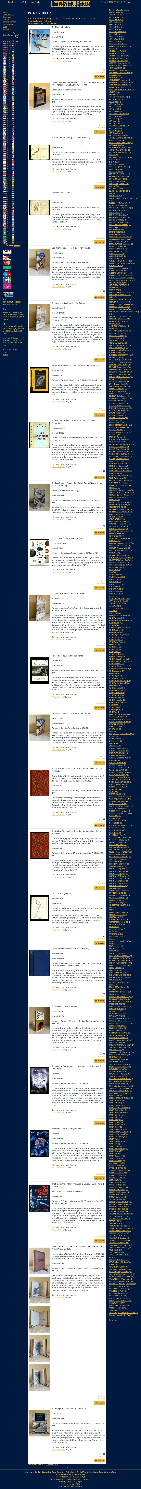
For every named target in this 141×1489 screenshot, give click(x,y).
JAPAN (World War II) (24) (117, 603)
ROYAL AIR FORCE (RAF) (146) (119, 1013)
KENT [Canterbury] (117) (117, 637)
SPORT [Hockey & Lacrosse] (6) (120, 1132)
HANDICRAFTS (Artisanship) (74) (120, 524)
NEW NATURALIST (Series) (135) (120, 857)
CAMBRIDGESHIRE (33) (117, 253)
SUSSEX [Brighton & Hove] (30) (120, 1194)
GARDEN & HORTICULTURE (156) (120, 485)
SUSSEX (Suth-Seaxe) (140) (118, 1189)
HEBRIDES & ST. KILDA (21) (118, 526)
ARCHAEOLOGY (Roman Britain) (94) (121, 82)
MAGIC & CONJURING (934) (118, 770)
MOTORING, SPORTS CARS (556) (120, 825)
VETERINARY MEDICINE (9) (118, 1267)
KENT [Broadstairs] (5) (116, 630)
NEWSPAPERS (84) (115, 861)
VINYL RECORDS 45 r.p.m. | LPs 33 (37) (122, 1274)
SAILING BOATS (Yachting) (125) (120, 1033)
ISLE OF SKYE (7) (115, 586)
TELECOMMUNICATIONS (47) (119, 1216)
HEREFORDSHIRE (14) (116, 533)
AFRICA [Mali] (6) (115, 29)
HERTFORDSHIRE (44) (116, 536)
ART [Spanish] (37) (115, 130)
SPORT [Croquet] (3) (116, 1119)
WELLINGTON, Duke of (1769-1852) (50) (122, 1284)
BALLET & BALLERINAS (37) (118, 164)
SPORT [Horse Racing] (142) (118, 1134)
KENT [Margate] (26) (116, 676)
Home (5, 12)
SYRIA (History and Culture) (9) (119, 1211)
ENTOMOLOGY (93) (115, 420)
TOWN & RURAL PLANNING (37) (120, 1240)
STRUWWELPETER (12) (117, 1177)
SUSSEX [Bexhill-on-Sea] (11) (119, 1192)
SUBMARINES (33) (115, 1180)
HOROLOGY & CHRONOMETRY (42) (121, 543)
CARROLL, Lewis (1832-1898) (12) (120, 275)
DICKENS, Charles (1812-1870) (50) (121, 376)
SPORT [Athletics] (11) (116, 1103)
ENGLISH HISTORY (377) (117, 413)
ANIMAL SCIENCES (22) (117, 68)
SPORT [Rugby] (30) (116, 1146)
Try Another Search (52, 23)
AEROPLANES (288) (116, 12)
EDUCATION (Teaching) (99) (118, 403)
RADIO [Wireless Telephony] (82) (120, 994)
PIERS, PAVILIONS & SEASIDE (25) (120, 955)
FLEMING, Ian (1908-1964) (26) (119, 458)
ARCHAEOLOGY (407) (116, 77)
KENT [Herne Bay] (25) (116, 664)
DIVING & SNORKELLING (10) (119, 381)
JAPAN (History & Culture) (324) (120, 601)
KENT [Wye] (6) (114, 712)
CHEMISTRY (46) (115, 290)
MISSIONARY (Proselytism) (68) (120, 811)
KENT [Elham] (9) (115, 651)
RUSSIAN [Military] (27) (117, 1030)
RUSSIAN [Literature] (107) (118, 1028)
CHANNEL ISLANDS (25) (117, 287)
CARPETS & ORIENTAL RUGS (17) (121, 273)
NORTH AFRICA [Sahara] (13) (119, 878)
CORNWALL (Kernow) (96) (118, 335)
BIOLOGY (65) (114, 186)
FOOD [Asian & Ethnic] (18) (118, 463)
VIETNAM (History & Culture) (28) (120, 1271)
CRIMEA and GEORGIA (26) (118, 343)
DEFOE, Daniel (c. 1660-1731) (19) (120, 360)
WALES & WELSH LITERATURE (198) (121, 1276)
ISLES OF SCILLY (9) (116, 594)
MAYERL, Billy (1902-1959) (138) (120, 779)
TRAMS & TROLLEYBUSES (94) (120, 1247)
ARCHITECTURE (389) (116, 87)
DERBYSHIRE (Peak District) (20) (120, 369)
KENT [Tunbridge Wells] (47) (118, 702)
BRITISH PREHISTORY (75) (118, 227)
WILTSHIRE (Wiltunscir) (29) (118, 1293)
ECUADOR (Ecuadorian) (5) (118, 401)
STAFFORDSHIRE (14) (116, 1165)
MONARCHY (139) (115, 816)
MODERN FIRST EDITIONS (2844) (120, 813)
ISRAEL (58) (113, 596)
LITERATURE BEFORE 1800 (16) (120, 758)
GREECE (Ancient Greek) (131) (119, 514)
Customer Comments (10, 22)
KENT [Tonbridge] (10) (116, 697)
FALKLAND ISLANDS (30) (117, 442)
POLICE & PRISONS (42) (117, 972)
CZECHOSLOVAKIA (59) (117, 352)
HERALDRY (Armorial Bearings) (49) (121, 531)
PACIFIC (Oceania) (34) (117, 924)
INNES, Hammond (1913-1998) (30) (120, 565)
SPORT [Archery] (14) (116, 1100)
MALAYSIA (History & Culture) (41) (120, 772)
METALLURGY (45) (115, 789)
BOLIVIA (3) (113, 193)
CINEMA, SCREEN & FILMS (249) (120, 316)
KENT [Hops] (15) (115, 666)
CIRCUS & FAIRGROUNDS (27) (119, 319)
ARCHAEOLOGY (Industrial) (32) (120, 80)
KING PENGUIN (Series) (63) (118, 717)
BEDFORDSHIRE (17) (116, 171)
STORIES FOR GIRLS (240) (118, 1175)
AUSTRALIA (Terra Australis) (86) (120, 152)
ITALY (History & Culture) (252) (119, 598)
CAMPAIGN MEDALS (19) (117, 256)
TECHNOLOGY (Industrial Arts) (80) (121, 1214)
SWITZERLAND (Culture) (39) (119, 1206)
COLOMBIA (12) (114, 323)
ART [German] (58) (115, 118)
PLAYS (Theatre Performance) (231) (121, 960)
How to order (7, 17)
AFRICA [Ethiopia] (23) (116, 19)
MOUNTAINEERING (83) (117, 828)
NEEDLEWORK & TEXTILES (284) (120, 849)
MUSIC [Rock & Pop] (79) (117, 835)
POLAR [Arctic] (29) (115, 970)
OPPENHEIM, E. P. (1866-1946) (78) (120, 912)
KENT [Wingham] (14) (116, 709)
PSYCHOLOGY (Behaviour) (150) (120, 992)
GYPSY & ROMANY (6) (117, 519)
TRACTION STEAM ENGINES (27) (120, 1245)
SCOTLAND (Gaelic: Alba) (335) (119, 1047)
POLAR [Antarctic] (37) (116, 967)
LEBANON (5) (113, 736)
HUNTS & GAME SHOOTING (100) (120, 550)
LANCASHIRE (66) (115, 729)
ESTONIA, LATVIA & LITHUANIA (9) (121, 432)
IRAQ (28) (112, 572)
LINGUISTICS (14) (115, 746)
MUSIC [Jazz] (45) (115, 832)
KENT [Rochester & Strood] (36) (120, 680)
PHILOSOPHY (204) (115, 943)
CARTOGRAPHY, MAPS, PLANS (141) (122, 278)
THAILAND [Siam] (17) (116, 1223)
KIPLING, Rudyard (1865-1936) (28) (120, 719)
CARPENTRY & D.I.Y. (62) (117, 270)
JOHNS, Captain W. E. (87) (118, 608)
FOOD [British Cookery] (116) (119, 466)
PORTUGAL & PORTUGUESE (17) (120, 977)
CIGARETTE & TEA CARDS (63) (120, 309)
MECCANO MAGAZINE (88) (118, 784)
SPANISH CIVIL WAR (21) (117, 1095)
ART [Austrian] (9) (115, 106)
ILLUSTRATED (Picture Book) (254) (121, 560)
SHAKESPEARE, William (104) (119, 1059)
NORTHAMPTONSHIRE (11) (118, 885)
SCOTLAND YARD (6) (116, 1050)
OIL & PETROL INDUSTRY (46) (119, 905)
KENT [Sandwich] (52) (116, 685)
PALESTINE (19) (114, 931)
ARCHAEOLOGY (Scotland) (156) (120, 85)
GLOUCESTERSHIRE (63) (117, 507)
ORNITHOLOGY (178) (116, 917)
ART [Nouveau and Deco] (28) (119, 126)
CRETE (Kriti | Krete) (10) (117, 340)
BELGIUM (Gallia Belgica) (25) (119, 176)
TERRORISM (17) (115, 1221)
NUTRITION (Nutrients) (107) (118, 898)
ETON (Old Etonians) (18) (117, 437)
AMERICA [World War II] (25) (118, 60)
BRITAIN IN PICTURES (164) (118, 222)
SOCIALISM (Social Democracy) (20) (121, 1086)
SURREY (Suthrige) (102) (117, 1185)
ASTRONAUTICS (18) (116, 145)
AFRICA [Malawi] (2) (115, 27)
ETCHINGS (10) (114, 434)
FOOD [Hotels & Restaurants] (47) (120, 475)
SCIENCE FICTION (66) (117, 1042)
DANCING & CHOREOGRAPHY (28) (121, 355)
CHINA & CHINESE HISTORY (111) (120, 299)
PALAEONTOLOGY (58, 61)
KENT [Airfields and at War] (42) (119, 615)
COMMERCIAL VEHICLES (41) (119, 326)
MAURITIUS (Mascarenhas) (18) (119, 777)
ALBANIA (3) (113, 48)
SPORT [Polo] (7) (115, 1144)
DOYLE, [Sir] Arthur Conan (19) (119, 391)
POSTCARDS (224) (115, 980)
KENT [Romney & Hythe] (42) (119, 683)
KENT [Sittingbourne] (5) (117, 690)
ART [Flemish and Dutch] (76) (119, 114)
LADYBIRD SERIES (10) (117, 724)
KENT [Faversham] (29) (116, 654)
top (67, 1467)
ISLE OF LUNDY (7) (115, 579)
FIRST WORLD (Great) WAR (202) (120, 456)
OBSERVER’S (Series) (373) (118, 900)
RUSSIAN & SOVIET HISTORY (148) (121, 1023)
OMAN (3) (112, 907)
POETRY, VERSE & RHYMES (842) (120, 963)
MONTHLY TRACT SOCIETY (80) (120, 820)
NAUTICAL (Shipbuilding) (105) (119, 847)
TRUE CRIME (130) (115, 1250)
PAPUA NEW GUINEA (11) (117, 936)
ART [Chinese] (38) (115, 111)
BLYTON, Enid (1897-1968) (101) (120, 191)
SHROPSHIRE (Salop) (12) (118, 1069)
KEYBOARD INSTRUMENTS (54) (120, 714)
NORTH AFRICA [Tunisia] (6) (118, 883)
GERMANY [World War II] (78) (119, 497)
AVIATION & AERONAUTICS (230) (120, 157)
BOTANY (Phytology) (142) (118, 205)
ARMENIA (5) (113, 94)
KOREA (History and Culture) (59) (120, 721)
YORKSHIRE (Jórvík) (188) (117, 1308)
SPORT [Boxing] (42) (116, 1115)
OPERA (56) (113, 910)
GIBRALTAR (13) (114, 499)
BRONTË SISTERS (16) (117, 232)
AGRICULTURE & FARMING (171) (120, 46)
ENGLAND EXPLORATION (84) (119, 410)
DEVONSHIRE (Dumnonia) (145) (119, 374)
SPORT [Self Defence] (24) (118, 1148)
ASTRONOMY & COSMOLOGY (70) (121, 147)
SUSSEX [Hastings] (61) (117, 1199)
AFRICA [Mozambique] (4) (117, 31)
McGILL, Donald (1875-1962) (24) (120, 782)
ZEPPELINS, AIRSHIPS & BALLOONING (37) (123, 1312)
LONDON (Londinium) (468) (118, 762)
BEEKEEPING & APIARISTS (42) (119, 174)
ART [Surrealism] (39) (116, 133)
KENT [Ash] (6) (114, 625)
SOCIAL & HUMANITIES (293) (119, 1083)
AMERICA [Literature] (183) (118, 58)
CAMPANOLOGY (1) (116, 258)
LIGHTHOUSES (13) (115, 741)
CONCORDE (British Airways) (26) (120, 331)
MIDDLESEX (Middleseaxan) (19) (120, 796)
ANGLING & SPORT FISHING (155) (120, 65)
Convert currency (100, 72)
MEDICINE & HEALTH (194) (118, 787)
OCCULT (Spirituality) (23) (118, 902)
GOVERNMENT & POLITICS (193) (120, 509)
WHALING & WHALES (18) (118, 1291)
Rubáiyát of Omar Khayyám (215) (120, 1018)
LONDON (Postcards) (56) (117, 765)
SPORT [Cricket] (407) (116, 1117)
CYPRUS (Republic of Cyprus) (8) (120, 350)
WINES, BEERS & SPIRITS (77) (119, 1298)
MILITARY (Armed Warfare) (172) (120, 799)
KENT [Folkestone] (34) (117, 656)
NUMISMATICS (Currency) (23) (119, 895)
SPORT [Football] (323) (117, 1124)
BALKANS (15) (114, 162)
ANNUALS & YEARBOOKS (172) (120, 70)
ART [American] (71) (116, 99)
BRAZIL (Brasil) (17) (115, 212)
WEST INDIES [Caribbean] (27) (119, 1286)
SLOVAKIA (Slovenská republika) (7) (121, 1078)
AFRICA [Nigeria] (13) (116, 34)
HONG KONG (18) (115, 541)
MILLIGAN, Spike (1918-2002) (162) (120, 801)
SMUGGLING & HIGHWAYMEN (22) (120, 1081)
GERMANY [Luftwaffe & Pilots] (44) (121, 495)
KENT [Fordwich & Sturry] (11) (119, 659)
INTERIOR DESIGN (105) (117, 567)
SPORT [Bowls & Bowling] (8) (119, 1112)
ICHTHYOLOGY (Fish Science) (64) (121, 557)
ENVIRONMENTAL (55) (116, 422)
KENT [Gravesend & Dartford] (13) (120, 661)
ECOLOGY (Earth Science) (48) (119, 396)
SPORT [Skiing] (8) (115, 1153)
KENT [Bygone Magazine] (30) (119, 635)
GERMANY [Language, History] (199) (121, 492)
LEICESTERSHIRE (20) (116, 738)
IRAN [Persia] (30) (115, 569)
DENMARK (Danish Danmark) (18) (120, 364)
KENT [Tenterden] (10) (116, 695)
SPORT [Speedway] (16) (117, 1156)
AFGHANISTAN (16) (115, 15)
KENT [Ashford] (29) (115, 623)
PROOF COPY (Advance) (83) (119, 987)
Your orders (6, 19)
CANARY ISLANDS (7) (116, 265)
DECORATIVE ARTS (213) (117, 357)
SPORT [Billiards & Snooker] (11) (120, 1107)
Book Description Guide (10, 350)
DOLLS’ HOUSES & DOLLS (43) (119, 386)
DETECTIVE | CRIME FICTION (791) (121, 372)
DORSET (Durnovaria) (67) (118, 389)
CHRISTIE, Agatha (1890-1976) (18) (121, 304)
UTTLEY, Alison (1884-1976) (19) (120, 1262)
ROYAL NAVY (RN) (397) (117, 1016)
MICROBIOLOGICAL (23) (117, 794)
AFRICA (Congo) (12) (116, 17)
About (5, 26)
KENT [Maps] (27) (115, 673)
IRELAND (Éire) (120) (116, 574)
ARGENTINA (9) (114, 92)
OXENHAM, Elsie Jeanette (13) (119, 919)
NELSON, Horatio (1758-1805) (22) (120, 852)
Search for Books (8, 14)
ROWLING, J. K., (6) (115, 1011)
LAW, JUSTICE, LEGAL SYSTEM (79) (121, 733)
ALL (94, 18)
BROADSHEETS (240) (116, 229)
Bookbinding (7, 29)
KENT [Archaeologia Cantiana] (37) (120, 620)
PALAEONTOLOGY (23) (117, 929)
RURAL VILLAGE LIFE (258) (118, 1021)
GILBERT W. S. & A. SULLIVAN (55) (120, 502)
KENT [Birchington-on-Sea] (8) (119, 627)
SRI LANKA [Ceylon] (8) (117, 1163)
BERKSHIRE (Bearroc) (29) (118, 179)
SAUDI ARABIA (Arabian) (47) (118, 1037)
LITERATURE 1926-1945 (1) (118, 755)
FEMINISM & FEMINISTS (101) (119, 446)
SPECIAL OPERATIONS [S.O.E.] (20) (121, 1098)
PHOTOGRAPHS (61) (116, 946)
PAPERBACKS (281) (116, 934)
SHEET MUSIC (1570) (116, 1062)
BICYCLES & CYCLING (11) (118, 181)
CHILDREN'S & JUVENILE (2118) (120, 294)
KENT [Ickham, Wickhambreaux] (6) (120, 668)
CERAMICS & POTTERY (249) (119, 285)
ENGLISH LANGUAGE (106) (118, 415)
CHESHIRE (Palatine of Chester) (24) (121, 292)
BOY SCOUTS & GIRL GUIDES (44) (121, 208)
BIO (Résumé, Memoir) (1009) (119, 183)
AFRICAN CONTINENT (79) (118, 44)
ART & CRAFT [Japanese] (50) (119, 97)
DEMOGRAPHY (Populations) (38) (120, 362)
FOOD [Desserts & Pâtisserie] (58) (120, 471)
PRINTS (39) (113, 984)
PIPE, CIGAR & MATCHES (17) (119, 958)
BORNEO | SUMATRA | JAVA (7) (119, 203)
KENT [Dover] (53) (115, 647)
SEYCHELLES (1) (115, 1057)
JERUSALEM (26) (115, 606)
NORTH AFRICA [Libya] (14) (118, 873)
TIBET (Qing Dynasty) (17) (118, 1235)
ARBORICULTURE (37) (116, 75)
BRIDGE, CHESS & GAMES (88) (119, 217)
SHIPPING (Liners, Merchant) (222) (120, 1064)
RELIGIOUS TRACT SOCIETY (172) (121, 1001)
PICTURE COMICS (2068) (117, 953)
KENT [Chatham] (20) (116, 639)
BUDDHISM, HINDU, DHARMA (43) (120, 237)
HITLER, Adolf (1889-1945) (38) (119, 538)
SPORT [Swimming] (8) (117, 1160)
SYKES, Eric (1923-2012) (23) (118, 1209)
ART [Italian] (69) (114, 123)
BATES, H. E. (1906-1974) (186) (119, 167)
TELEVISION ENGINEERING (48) (119, 1218)
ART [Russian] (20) (115, 128)
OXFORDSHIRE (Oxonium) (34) (119, 922)
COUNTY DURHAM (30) (117, 338)
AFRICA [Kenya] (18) (116, 24)
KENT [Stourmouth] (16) (117, 692)
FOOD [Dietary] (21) (115, 473)
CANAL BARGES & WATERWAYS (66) (122, 263)
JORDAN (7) (113, 610)
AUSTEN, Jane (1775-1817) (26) (119, 150)
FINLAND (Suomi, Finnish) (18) (119, 449)
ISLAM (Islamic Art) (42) (117, 577)
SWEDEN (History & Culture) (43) (120, 1204)
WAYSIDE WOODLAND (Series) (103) (121, 1281)
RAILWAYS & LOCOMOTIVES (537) (121, 996)
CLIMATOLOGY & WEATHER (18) (120, 321)
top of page (113, 1320)
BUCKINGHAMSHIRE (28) (117, 234)
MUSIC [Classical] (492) (117, 830)
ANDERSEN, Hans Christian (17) (119, 63)
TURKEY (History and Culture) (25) (120, 1255)
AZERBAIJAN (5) (114, 159)
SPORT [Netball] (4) (115, 1139)
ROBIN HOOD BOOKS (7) (117, 1004)
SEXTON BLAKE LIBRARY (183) (119, 1054)
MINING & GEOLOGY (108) (118, 803)
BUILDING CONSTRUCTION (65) (120, 239)
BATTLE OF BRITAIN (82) (117, 169)
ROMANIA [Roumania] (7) (117, 1009)
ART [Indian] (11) (114, 121)
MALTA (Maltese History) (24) (119, 775)
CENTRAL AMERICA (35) (117, 282)
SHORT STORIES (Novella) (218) (120, 1066)
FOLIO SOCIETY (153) (116, 461)
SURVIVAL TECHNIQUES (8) (118, 1187)
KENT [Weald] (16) (115, 705)
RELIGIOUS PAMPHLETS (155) (119, 999)
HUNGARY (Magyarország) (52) (119, 548)
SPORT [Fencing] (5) (116, 1122)
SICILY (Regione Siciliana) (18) (119, 1074)
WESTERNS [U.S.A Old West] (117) (120, 1288)
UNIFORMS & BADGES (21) (118, 1259)
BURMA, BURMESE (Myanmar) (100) (121, 244)
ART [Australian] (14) (116, 104)
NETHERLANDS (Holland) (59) (119, 854)
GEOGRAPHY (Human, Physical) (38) (121, 490)
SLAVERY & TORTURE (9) (118, 1076)
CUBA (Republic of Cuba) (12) (119, 348)
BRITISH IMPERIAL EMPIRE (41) (120, 224)
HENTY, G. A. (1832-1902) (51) (119, 528)
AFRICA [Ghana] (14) (116, 22)
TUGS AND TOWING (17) (117, 1252)
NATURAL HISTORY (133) (117, 844)
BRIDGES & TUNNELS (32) (118, 220)
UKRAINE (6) (113, 1257)
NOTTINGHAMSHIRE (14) (117, 893)
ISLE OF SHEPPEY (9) (116, 584)
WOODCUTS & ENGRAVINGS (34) (120, 1300)
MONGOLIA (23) (114, 818)
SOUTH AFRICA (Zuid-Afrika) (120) (120, 1091)
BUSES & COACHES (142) (118, 246)
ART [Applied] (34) (115, 101)
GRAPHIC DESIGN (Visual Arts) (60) (121, 512)
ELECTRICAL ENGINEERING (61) (120, 405)
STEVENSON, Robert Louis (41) (119, 1170)
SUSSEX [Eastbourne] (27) (118, 1197)
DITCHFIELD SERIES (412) (118, 379)
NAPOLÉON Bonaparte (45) (118, 842)
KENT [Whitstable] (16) (116, 707)
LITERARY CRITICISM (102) (118, 748)
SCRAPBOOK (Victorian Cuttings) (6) (121, 1052)
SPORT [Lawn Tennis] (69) (118, 1136)
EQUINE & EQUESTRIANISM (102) (120, 425)
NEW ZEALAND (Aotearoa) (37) (119, 859)
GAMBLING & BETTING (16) (118, 483)
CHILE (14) (112, 297)
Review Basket (8, 35)
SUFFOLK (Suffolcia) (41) (117, 1182)
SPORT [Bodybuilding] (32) (118, 1110)
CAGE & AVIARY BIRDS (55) (118, 251)
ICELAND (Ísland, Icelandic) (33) (119, 555)
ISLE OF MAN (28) (115, 582)
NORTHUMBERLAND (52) (117, 888)
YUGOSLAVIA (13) (115, 1310)
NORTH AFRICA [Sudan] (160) (119, 881)
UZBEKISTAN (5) (114, 1264)
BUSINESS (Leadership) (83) (118, 249)
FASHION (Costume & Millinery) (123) (121, 444)
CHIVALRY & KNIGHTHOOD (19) (120, 302)
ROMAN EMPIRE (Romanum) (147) (120, 1006)
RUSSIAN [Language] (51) (118, 1025)
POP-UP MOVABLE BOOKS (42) (120, 975)
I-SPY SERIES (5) (115, 553)
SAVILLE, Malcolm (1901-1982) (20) (120, 1040)
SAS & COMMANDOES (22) (118, 1035)
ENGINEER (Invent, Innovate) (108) (120, 408)
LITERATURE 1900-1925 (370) (119, 750)
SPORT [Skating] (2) (116, 1151)
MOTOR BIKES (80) (115, 823)
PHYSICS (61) (114, 951)
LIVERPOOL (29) (114, 760)
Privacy (5, 354)
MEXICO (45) (113, 791)
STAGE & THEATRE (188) (117, 1168)
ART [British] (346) (115, 109)
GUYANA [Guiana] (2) (116, 516)
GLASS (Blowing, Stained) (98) (119, 504)
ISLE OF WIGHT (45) (116, 591)
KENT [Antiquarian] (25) (117, 618)
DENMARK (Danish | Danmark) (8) (120, 367)
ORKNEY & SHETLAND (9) (118, 914)
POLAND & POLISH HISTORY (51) (120, 965)
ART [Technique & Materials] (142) (120, 135)
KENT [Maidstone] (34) (116, 671)
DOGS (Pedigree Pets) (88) (118, 384)
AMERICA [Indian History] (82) (119, 56)
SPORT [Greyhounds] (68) (118, 1129)
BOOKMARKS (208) (115, 196)
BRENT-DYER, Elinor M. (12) (118, 215)
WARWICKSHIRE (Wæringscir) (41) (120, 1279)
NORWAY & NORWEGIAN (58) (119, 890)
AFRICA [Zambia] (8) (116, 41)
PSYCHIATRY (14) (115, 989)
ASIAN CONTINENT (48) (117, 140)
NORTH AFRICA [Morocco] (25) (119, 876)
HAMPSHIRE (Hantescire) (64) (119, 521)
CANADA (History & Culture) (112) (120, 261)
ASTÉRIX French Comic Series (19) (121, 142)
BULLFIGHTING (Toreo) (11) (118, 241)
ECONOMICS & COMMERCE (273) (120, 398)
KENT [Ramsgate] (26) (116, 678)
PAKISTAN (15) (114, 926)
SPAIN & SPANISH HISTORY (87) (120, 1093)
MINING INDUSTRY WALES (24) (119, 808)
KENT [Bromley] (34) (116, 632)
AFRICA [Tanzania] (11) (116, 36)
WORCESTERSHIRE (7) (117, 1303)
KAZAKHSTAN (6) (115, 613)
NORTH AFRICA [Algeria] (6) (118, 869)
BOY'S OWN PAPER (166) (117, 210)
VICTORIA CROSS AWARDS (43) (120, 1269)
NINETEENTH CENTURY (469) (119, 864)
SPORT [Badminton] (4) (117, 1105)
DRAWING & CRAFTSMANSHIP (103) (121, 393)
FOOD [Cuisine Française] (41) (119, 468)
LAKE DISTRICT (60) (116, 726)
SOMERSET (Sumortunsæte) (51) (120, 1088)
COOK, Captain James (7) (117, 333)
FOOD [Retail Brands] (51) (117, 478)
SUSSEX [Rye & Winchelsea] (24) (120, 1201)
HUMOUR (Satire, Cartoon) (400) (120, 545)
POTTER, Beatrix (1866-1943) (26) (120, 982)
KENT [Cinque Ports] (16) (117, 642)
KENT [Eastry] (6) (115, 649)
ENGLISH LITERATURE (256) (118, 417)
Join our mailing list (9, 24)
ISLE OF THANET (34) (116, 589)
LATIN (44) (112, 731)
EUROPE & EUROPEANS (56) (119, 439)
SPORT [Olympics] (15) (117, 1141)
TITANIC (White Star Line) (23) (119, 1238)
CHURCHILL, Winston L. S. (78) (119, 306)
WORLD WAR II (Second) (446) (119, 1305)
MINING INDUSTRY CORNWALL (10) (121, 806)
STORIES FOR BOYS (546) (118, 1173)
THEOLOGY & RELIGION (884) (119, 1233)
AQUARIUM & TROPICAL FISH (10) (121, 72)
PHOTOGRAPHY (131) (116, 948)
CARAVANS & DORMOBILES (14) (120, 268)
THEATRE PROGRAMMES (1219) (120, 1230)
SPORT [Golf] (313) (115, 1127)
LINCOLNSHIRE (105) (116, 743)
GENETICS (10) (114, 487)
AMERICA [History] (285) (117, 53)
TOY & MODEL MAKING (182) (119, 1243)
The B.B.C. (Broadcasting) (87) (119, 1226)
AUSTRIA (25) (113, 155)
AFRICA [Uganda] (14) (116, 39)
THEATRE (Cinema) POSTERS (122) (121, 1228)
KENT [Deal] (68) (114, 644)
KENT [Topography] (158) (117, 700)
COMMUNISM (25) (115, 328)
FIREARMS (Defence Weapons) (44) (121, 451)
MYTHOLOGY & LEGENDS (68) (119, 840)
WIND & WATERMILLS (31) (118, 1296)
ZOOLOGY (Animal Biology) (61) (120, 1315)
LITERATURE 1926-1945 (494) (119, 753)
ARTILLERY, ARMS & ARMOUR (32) (121, 138)
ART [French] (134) (115, 116)
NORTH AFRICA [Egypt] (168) (119, 871)
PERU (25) (112, 939)
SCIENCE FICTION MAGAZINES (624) (121, 1045)
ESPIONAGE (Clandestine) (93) (119, 427)
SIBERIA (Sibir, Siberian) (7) (118, 1071)
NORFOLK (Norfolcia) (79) (117, 866)
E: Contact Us (127, 2)
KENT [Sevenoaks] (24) (117, 688)
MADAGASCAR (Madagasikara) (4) (120, 767)
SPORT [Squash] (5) (116, 1158)
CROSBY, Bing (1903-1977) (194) (120, 345)
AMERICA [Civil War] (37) (117, 51)
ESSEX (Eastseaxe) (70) (117, 430)
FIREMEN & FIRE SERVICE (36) (119, 454)
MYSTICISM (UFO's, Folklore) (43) (120, 837)
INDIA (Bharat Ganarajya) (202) (119, 562)
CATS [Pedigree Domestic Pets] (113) (122, 280)
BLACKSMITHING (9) (116, 188)
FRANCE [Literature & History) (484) (121, 480)
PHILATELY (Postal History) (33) (120, 941)
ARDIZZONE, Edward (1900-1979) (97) (121, 89)
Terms (5, 352)
